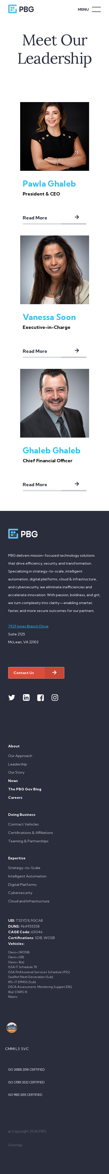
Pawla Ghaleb (49, 183)
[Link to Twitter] (11, 697)
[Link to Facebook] (40, 697)
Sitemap (15, 1145)
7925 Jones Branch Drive (28, 626)
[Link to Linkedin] (26, 697)
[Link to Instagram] (55, 697)
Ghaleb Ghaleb (52, 450)
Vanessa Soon (49, 317)
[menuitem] (54, 760)
